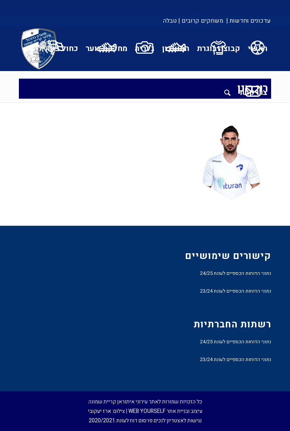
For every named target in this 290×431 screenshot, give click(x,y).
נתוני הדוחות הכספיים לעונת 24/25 (235, 273)
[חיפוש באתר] (227, 93)
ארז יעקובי (99, 411)
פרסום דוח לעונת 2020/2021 (121, 421)
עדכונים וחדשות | (248, 20)
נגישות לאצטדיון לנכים (178, 421)
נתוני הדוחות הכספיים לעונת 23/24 (235, 291)
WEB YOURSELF (146, 411)
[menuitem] (248, 21)
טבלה (170, 20)
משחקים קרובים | (200, 20)
